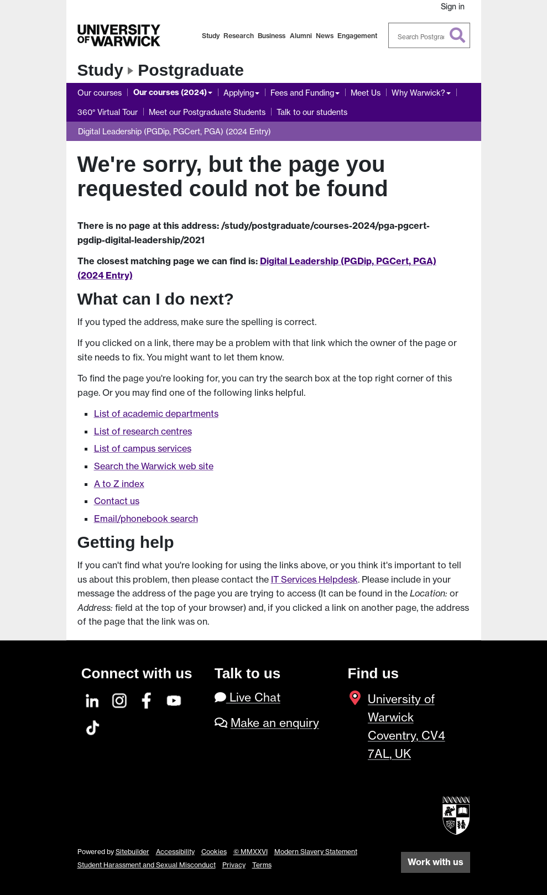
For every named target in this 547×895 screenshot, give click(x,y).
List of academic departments (156, 413)
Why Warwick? (418, 92)
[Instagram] (120, 699)
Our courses (99, 92)
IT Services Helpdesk (314, 579)
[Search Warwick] (429, 35)
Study (211, 36)
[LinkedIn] (93, 699)
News (325, 36)
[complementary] (427, 812)
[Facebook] (147, 699)
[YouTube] (174, 699)
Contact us (116, 500)
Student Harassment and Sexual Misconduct (146, 865)
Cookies (214, 851)
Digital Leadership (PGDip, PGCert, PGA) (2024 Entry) (174, 131)
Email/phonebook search (146, 518)
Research (238, 36)
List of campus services (142, 448)
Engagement (357, 36)
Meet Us (366, 92)
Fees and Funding (302, 92)
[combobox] (429, 35)
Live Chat (247, 697)
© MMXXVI (250, 851)
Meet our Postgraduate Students (207, 112)
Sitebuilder (132, 851)
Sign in (453, 6)
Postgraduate (191, 70)
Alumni (301, 36)
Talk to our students (312, 112)
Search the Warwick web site (153, 466)
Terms (262, 865)
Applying (238, 92)
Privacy (234, 865)
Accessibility (175, 851)
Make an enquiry (275, 723)
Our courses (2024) (170, 92)
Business (271, 36)
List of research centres (143, 431)
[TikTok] (93, 726)
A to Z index (119, 483)
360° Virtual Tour (107, 112)
